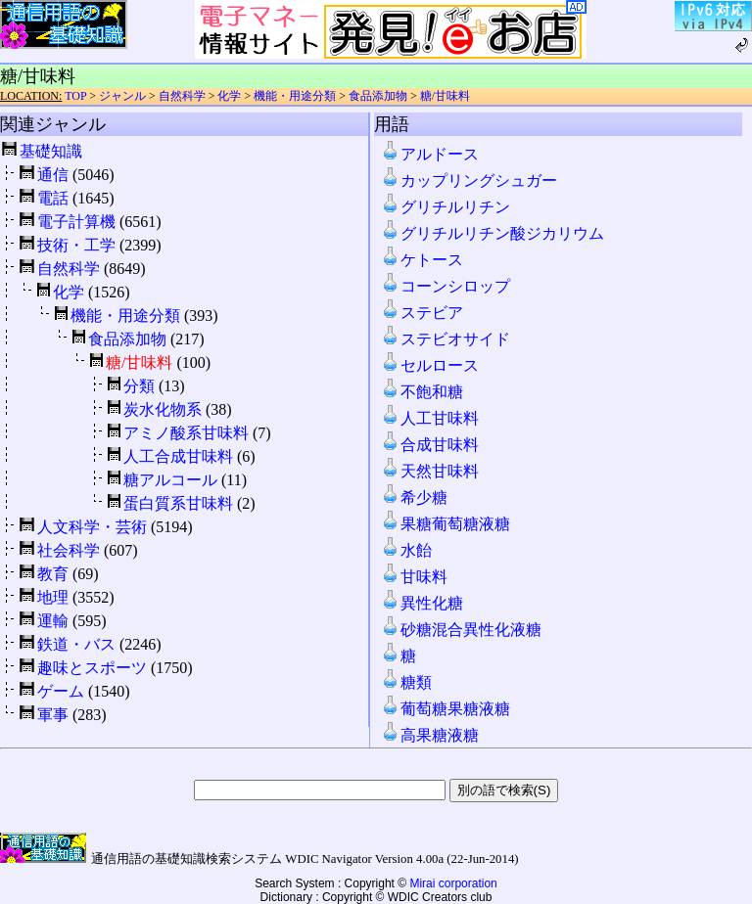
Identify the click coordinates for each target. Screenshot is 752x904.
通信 (53, 174)
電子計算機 (76, 221)
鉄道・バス (76, 644)
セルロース (430, 365)
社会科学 (68, 550)
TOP (75, 96)
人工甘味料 (430, 418)
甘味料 (414, 576)
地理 (53, 597)
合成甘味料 (430, 444)
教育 (53, 573)
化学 (229, 96)
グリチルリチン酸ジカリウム (492, 233)
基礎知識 (51, 151)
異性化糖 (422, 603)
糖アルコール (170, 480)
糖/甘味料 (445, 96)
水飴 (406, 550)
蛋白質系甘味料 (178, 503)
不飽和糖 (422, 392)
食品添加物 (378, 96)
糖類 (406, 682)
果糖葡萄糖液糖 (445, 524)
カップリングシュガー (469, 180)
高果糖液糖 (430, 735)
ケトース (422, 259)
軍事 (53, 714)
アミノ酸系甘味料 (186, 433)
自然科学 (182, 96)
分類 (139, 386)
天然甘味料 (430, 471)
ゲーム (60, 691)
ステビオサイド (445, 339)
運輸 (53, 620)
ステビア (422, 312)
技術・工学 (76, 245)
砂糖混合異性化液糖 (461, 629)
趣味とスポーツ (92, 667)
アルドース (430, 154)
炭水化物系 (162, 409)
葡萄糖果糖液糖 (445, 709)
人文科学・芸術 (92, 527)
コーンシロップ (445, 286)
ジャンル (122, 96)
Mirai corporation (452, 883)
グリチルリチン (445, 207)
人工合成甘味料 (178, 456)
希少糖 (414, 497)
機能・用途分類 (295, 96)
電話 (53, 198)
